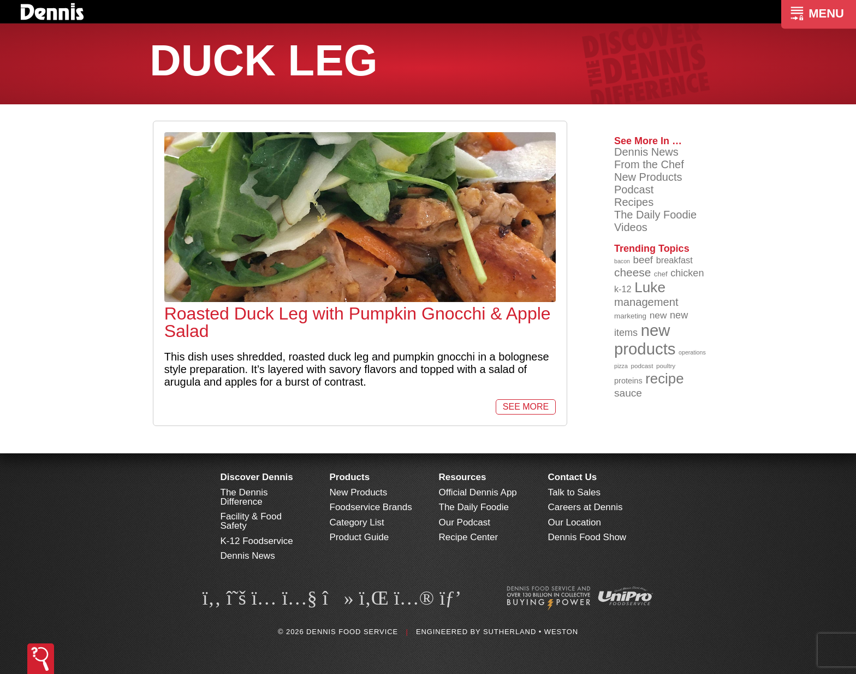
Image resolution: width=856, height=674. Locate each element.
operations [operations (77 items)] (692, 352)
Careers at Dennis (585, 507)
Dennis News (646, 152)
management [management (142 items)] (646, 302)
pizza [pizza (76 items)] (621, 366)
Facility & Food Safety (251, 521)
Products (350, 477)
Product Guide (359, 537)
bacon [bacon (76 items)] (622, 261)
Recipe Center (468, 537)
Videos (630, 227)
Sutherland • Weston (530, 632)
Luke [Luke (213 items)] (649, 287)
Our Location (574, 522)
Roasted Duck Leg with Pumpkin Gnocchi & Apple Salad (357, 322)
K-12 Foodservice (257, 541)
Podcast (633, 190)
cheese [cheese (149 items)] (632, 272)
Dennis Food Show (587, 537)
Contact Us (572, 477)
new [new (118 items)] (658, 315)
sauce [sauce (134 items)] (628, 393)
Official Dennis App (478, 492)
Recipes (633, 202)
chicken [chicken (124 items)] (687, 273)
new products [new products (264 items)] (645, 339)
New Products (648, 177)
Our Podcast (465, 522)
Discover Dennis (257, 477)
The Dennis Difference (244, 497)
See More (526, 406)
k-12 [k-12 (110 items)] (623, 289)
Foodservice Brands (371, 507)
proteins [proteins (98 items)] (628, 380)
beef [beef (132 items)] (643, 259)
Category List (357, 522)
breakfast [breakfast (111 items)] (674, 260)
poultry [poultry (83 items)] (665, 365)
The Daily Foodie (655, 215)
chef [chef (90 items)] (661, 274)
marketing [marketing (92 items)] (630, 316)
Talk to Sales (574, 492)
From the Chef (649, 164)
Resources (462, 477)
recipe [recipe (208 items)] (664, 378)
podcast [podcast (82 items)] (642, 365)
